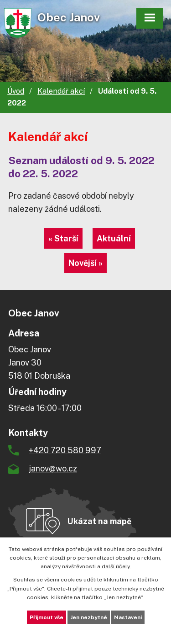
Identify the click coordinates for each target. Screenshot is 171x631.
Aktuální (114, 238)
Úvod (15, 91)
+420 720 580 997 (65, 450)
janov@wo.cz (53, 468)
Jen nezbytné (88, 617)
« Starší (63, 238)
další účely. (116, 566)
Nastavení (128, 617)
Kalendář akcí (61, 91)
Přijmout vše (46, 617)
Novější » (85, 263)
